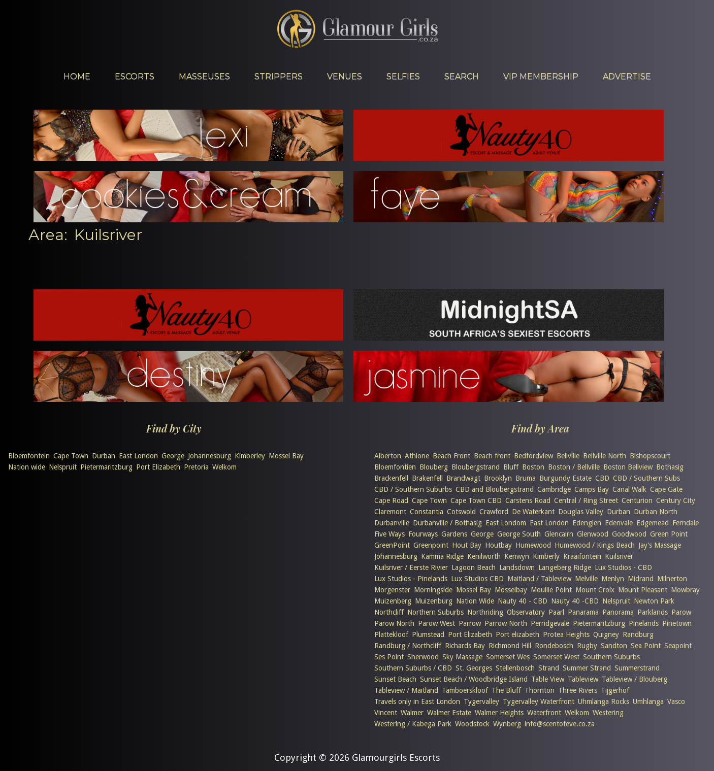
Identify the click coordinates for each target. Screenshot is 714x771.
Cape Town (70, 456)
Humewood (533, 545)
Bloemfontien (395, 467)
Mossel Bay (286, 456)
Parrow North (505, 623)
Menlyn (612, 579)
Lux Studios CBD (477, 579)
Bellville (568, 456)
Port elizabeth (517, 634)
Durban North (655, 512)
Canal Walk (629, 489)
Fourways (423, 534)
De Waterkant (533, 512)
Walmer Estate (449, 713)
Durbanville (391, 523)
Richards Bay (465, 646)
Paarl (556, 612)
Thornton (540, 690)
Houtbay (498, 545)
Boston (533, 467)
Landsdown (517, 567)
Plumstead (428, 634)
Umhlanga (648, 701)
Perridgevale (550, 623)
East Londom (505, 523)
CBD (602, 478)
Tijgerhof (615, 690)
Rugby (587, 646)
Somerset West (556, 657)
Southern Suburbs (611, 657)
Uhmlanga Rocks (603, 701)
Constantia (426, 512)
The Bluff (506, 690)
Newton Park (654, 601)
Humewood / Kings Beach (595, 545)
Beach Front (451, 456)
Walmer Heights (499, 713)
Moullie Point (551, 590)
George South (519, 534)
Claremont (390, 512)
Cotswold (461, 512)
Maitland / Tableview (539, 579)
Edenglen (586, 523)
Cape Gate (666, 489)
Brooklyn (498, 478)
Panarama (583, 612)
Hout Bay (466, 545)
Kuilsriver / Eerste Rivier (411, 567)
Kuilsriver (619, 556)
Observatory (526, 612)
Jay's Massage (659, 545)
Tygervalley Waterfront (538, 701)
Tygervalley (481, 701)
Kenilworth (484, 556)
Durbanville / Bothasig (447, 523)
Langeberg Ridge (564, 567)
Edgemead (652, 523)
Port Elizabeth (158, 467)
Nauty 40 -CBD (575, 601)
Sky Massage (462, 657)
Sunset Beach (395, 679)
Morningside (433, 590)
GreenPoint (392, 545)
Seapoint (678, 646)
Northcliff (389, 612)
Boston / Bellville (574, 467)
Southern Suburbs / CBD (413, 668)
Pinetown (677, 623)
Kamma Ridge (442, 556)
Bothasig (670, 467)
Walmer (412, 713)
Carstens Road (527, 500)
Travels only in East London (417, 701)
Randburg (638, 634)
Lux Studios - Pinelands (410, 579)
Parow (681, 612)
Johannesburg (209, 456)
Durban (103, 456)
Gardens (454, 534)
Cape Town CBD (476, 500)
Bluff (510, 467)
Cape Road (391, 500)
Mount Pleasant (642, 590)
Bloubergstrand (475, 467)
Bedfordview (533, 456)
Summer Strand (587, 668)
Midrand (641, 579)
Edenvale (619, 523)
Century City (675, 500)
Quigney (606, 634)
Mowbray (685, 590)
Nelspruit (63, 467)
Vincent (385, 713)
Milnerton (672, 579)
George (172, 456)
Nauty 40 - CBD (522, 601)
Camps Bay (591, 489)
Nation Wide (475, 601)
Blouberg (433, 467)
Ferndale (685, 523)
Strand (548, 668)
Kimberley (250, 456)
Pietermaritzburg (106, 467)
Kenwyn (516, 556)
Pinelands (644, 623)
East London (138, 456)
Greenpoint (430, 545)
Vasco (676, 701)
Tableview (583, 679)
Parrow (470, 623)
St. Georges (474, 668)
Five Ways (389, 534)
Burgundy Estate (565, 478)
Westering (608, 713)
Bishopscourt (650, 456)
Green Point (669, 534)
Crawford (493, 512)
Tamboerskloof (465, 690)
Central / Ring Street (586, 500)
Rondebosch (554, 646)
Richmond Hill (510, 646)
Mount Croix (594, 590)
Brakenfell (427, 478)
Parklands (652, 612)
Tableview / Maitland (406, 690)
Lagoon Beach (473, 567)
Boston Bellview (628, 467)
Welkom (224, 467)
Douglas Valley (580, 512)
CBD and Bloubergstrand (495, 489)
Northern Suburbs (435, 612)
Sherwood (423, 657)
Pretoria (196, 467)
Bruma (525, 478)
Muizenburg (433, 601)
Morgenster (392, 590)
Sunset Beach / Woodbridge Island (474, 679)
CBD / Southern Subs (646, 478)
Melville (586, 579)
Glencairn (558, 534)
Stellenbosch (515, 668)
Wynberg (507, 724)
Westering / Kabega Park (412, 724)
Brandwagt (463, 478)
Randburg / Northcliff (407, 646)
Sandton (614, 646)
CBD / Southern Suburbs (413, 489)
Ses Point (389, 657)
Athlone (417, 456)
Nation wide (26, 467)
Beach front (492, 456)
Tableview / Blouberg (634, 679)
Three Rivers (577, 690)
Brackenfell (391, 478)
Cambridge (554, 489)
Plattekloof (391, 634)
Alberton (387, 456)
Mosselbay (511, 590)
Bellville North (604, 456)
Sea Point (646, 646)
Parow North (394, 623)
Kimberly (546, 556)
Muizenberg (392, 601)
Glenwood (592, 534)
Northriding (485, 612)
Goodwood (629, 534)
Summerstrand (637, 668)
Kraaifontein (582, 556)
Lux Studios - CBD (623, 567)
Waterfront (544, 713)
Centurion (637, 500)
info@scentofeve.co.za (560, 724)
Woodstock (472, 724)
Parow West (436, 623)
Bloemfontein (29, 456)
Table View (547, 679)
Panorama (618, 612)
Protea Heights (566, 634)
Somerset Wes (508, 657)
